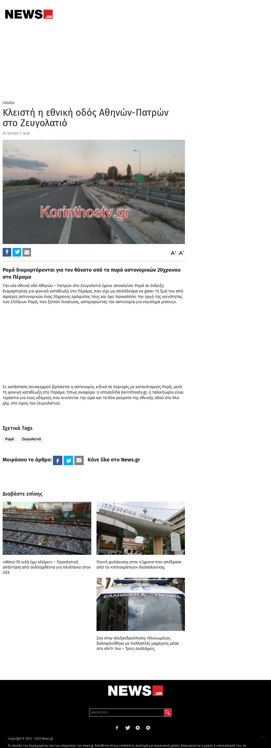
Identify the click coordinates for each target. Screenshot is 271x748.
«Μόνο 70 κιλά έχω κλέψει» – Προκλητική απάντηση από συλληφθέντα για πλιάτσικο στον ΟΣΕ (47, 567)
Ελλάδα (8, 103)
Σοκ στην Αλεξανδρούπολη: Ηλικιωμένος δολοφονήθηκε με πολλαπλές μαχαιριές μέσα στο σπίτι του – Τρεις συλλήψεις (138, 643)
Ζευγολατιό (31, 439)
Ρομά (9, 439)
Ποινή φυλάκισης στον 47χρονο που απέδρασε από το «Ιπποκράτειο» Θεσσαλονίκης (139, 565)
